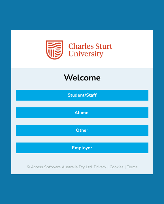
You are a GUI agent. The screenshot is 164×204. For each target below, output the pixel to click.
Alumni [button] (82, 113)
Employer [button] (82, 148)
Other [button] (82, 130)
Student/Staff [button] (82, 95)
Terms (132, 167)
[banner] (82, 50)
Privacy (100, 167)
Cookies (116, 167)
